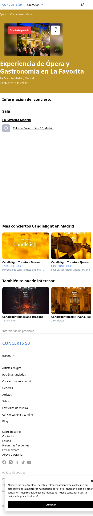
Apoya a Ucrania (12, 454)
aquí (35, 496)
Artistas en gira (11, 368)
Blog (5, 421)
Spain (3, 14)
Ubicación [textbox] (33, 5)
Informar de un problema (18, 331)
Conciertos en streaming (17, 414)
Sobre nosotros (11, 431)
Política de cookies (13, 472)
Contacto (8, 436)
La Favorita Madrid (16, 120)
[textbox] (9, 355)
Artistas (7, 394)
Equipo (6, 441)
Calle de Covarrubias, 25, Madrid (33, 128)
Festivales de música (15, 408)
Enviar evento (10, 450)
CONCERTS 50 (12, 4)
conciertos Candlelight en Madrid (42, 226)
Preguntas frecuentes (15, 445)
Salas (5, 401)
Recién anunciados (14, 374)
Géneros (7, 388)
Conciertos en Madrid (21, 14)
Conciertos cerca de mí (16, 381)
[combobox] (35, 5)
